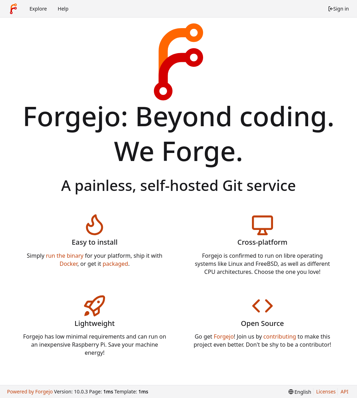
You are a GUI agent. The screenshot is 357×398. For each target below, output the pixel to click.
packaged (115, 264)
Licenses (326, 391)
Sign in (338, 8)
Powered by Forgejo (30, 391)
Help (63, 8)
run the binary (65, 255)
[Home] (13, 8)
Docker (69, 264)
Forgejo (224, 336)
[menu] (299, 392)
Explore (38, 8)
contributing (280, 336)
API (344, 391)
